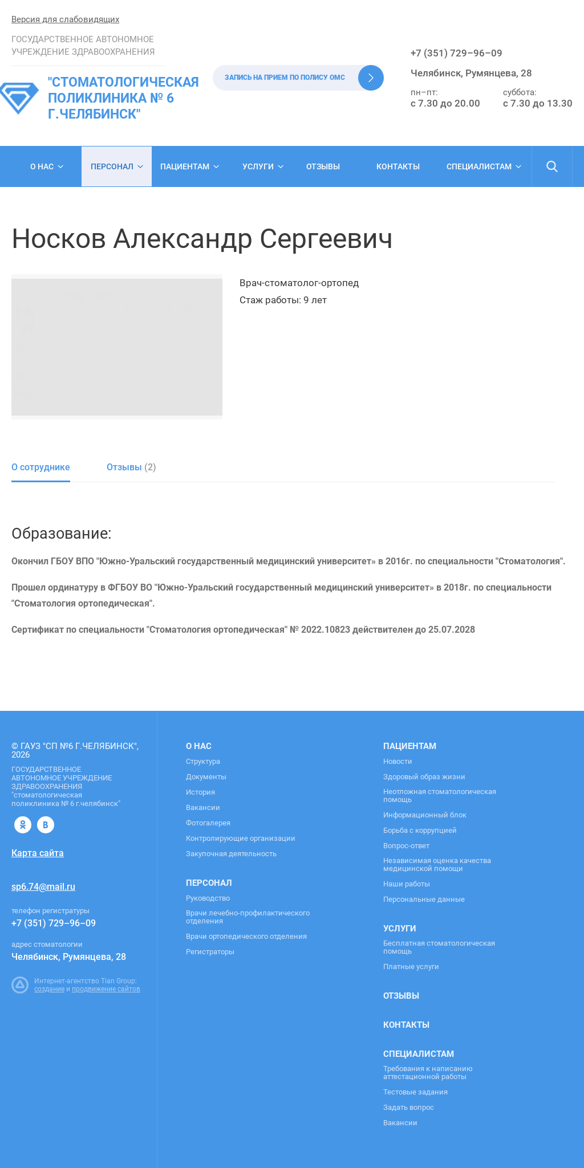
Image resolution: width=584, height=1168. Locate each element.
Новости (397, 762)
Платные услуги (411, 967)
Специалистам (479, 166)
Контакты (398, 166)
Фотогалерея (208, 823)
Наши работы (406, 884)
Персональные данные (424, 900)
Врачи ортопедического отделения (246, 937)
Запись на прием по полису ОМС (285, 78)
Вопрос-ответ (406, 846)
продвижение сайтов (106, 989)
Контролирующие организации (240, 839)
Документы (206, 777)
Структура (203, 762)
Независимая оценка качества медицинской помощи (437, 865)
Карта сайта (37, 853)
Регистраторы (210, 952)
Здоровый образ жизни (424, 777)
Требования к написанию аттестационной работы (428, 1073)
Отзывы (323, 166)
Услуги (258, 166)
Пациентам (184, 166)
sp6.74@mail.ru (43, 886)
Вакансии (203, 808)
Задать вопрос (408, 1108)
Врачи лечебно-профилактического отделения (248, 917)
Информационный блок (425, 815)
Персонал (112, 166)
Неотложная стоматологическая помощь (439, 796)
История (200, 792)
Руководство (208, 898)
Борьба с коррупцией (420, 831)
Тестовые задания (415, 1092)
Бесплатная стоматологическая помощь (439, 947)
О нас (42, 166)
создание (49, 989)
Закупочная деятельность (231, 854)
